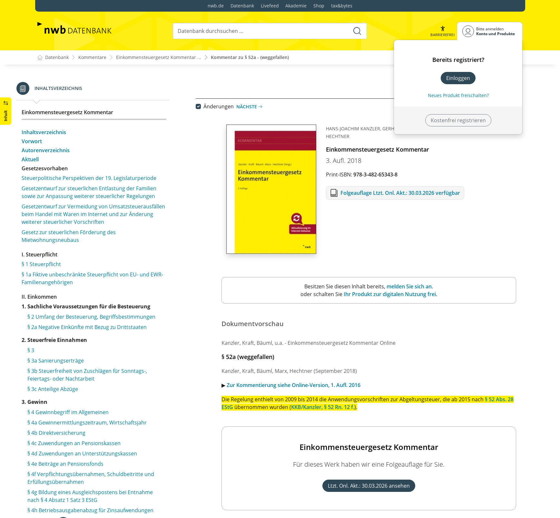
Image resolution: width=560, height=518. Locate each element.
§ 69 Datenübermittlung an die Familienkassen (99, 382)
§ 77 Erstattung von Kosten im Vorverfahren (96, 482)
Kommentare (92, 58)
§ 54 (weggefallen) (64, 151)
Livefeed (270, 6)
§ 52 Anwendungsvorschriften (79, 102)
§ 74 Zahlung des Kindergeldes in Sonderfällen (98, 441)
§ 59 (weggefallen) (64, 265)
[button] (442, 31)
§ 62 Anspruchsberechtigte (75, 310)
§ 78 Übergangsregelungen (75, 493)
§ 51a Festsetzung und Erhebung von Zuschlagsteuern (87, 88)
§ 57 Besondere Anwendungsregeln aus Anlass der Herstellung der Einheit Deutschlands (104, 217)
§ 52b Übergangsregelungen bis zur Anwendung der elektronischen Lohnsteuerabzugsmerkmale (106, 127)
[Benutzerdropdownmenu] (490, 31)
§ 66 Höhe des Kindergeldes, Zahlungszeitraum (99, 351)
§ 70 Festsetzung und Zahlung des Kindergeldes (100, 392)
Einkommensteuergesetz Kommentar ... (158, 58)
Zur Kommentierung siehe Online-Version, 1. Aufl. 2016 (300, 385)
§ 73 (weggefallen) (64, 431)
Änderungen (225, 106)
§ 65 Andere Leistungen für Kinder (84, 340)
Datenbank (242, 6)
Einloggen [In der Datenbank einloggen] (458, 78)
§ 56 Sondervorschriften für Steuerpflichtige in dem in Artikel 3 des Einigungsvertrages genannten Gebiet (107, 199)
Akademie (296, 6)
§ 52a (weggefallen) (65, 112)
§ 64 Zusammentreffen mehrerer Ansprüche (96, 330)
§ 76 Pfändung (60, 462)
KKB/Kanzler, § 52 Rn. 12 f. (329, 407)
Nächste (256, 107)
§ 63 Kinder (56, 320)
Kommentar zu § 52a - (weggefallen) (250, 58)
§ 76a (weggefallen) (65, 472)
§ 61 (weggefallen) (64, 285)
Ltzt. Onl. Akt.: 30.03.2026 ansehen (376, 485)
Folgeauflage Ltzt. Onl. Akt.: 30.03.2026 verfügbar (407, 192)
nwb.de (216, 6)
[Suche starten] (357, 31)
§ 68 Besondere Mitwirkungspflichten (87, 371)
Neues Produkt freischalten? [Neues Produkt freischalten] (458, 95)
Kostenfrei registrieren (458, 120)
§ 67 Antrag (56, 361)
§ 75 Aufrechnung (64, 451)
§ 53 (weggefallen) (64, 141)
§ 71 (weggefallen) (64, 402)
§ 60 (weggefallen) (64, 275)
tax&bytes (341, 6)
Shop (318, 6)
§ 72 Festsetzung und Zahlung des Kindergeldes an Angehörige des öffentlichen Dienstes (104, 417)
